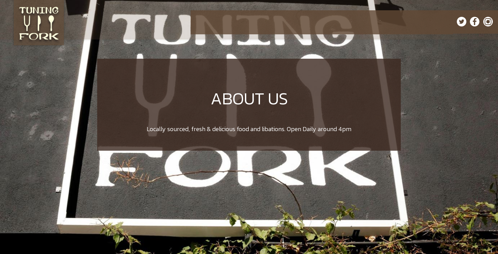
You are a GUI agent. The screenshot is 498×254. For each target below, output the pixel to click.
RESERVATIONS (358, 22)
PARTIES (331, 22)
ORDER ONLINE (420, 22)
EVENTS (309, 22)
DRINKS (241, 22)
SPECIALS (262, 22)
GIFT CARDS (389, 22)
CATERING (286, 22)
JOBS (444, 22)
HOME (204, 22)
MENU (221, 22)
